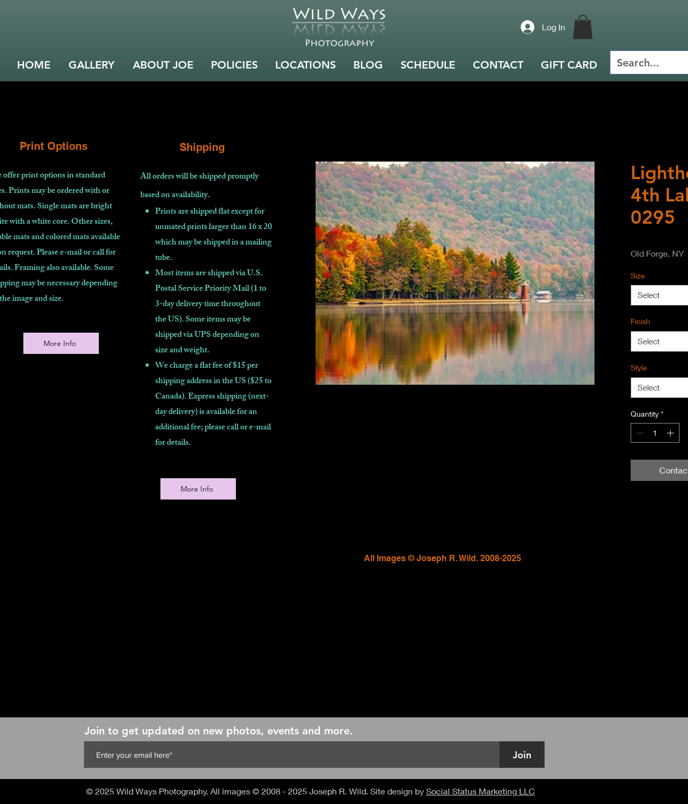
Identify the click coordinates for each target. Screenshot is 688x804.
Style (639, 367)
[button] (583, 27)
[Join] (522, 754)
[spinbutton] (655, 433)
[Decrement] (638, 433)
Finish (640, 321)
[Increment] (671, 433)
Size (638, 275)
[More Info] (61, 343)
